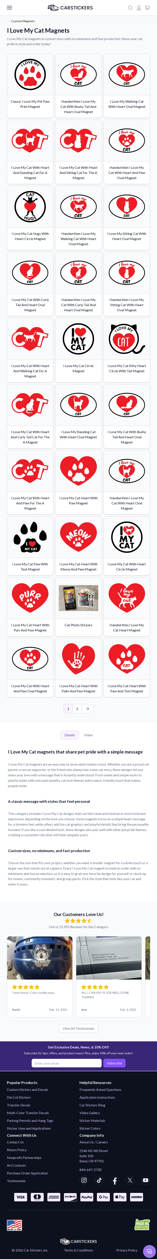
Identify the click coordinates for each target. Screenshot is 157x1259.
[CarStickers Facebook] (114, 1181)
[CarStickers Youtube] (145, 1181)
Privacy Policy (126, 1250)
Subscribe (114, 1063)
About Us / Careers (93, 1142)
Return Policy (17, 1150)
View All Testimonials (78, 1028)
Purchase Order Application (27, 1173)
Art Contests (16, 1165)
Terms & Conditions (78, 1250)
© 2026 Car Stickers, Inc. (30, 1250)
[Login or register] (138, 7)
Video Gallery (89, 1113)
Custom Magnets (23, 21)
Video (88, 735)
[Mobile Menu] (9, 7)
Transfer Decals (18, 1105)
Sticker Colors (90, 1128)
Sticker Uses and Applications (29, 1128)
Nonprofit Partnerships (24, 1157)
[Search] (130, 7)
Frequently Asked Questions (100, 1089)
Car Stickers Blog (92, 1105)
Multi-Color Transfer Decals (28, 1113)
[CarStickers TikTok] (99, 1181)
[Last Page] (87, 708)
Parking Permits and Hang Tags (30, 1120)
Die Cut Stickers (19, 1097)
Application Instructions (97, 1097)
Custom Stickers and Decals (27, 1089)
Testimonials (16, 1181)
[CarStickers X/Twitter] (130, 1181)
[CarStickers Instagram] (84, 1181)
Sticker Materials (92, 1120)
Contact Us (15, 1142)
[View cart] (147, 7)
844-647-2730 (90, 1170)
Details (69, 735)
